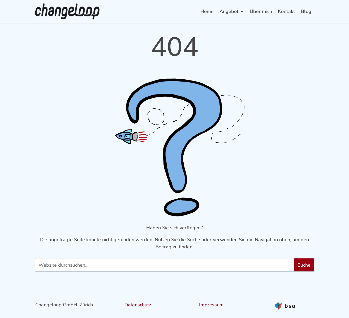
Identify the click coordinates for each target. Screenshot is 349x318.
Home (207, 11)
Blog (306, 11)
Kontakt (286, 11)
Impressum (211, 305)
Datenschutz (137, 305)
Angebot (229, 11)
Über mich (261, 11)
